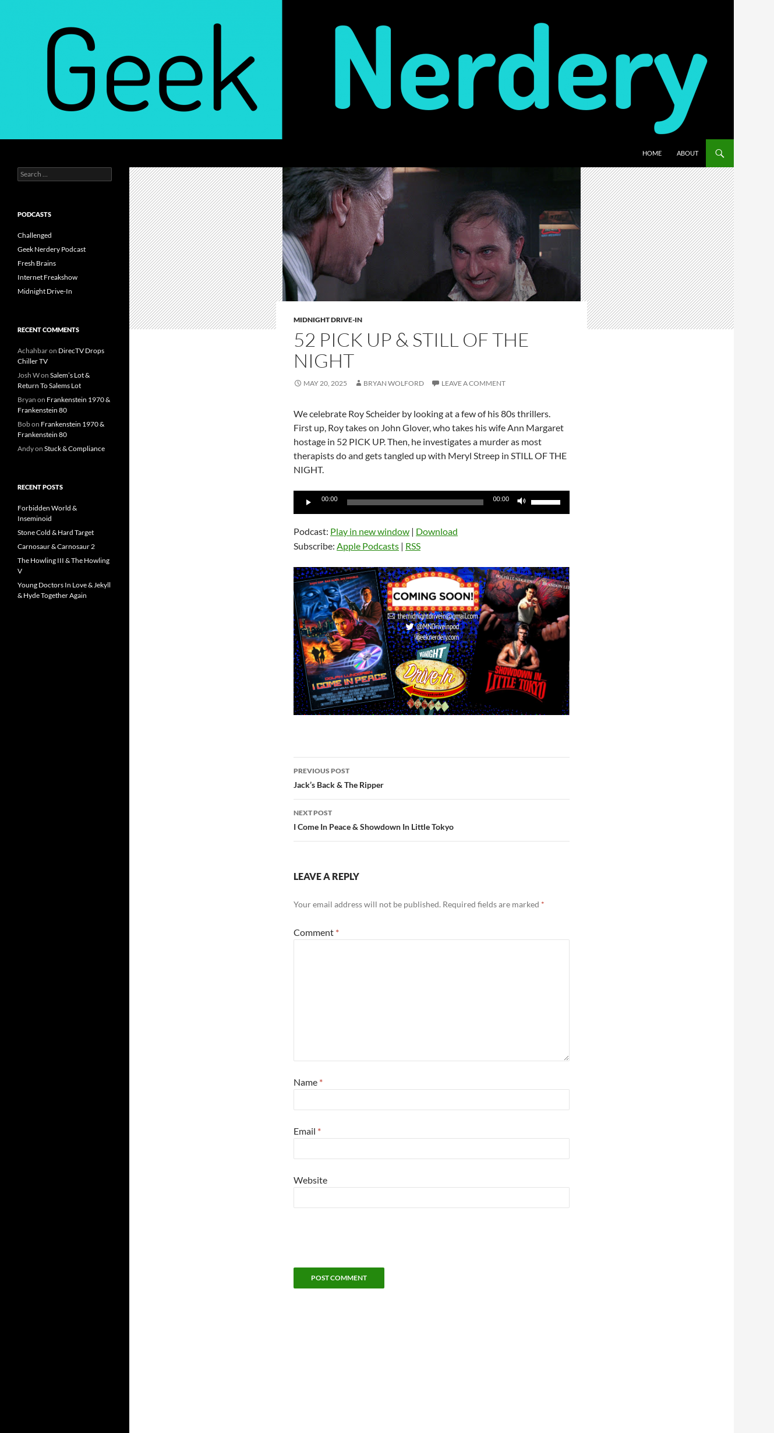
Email (307, 1130)
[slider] (415, 502)
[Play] (308, 502)
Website (310, 1179)
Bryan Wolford (393, 383)
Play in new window (369, 531)
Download (437, 531)
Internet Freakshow (47, 277)
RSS (412, 545)
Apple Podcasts (368, 545)
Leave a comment (473, 383)
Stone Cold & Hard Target (55, 532)
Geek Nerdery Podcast (51, 249)
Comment (316, 932)
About (687, 153)
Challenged (34, 235)
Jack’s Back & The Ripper (432, 777)
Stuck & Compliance (74, 448)
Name (308, 1081)
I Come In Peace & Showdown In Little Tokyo (432, 819)
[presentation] (382, 1244)
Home (652, 153)
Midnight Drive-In (328, 319)
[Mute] (522, 502)
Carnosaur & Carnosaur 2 (56, 546)
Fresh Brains (36, 263)
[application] (432, 502)
